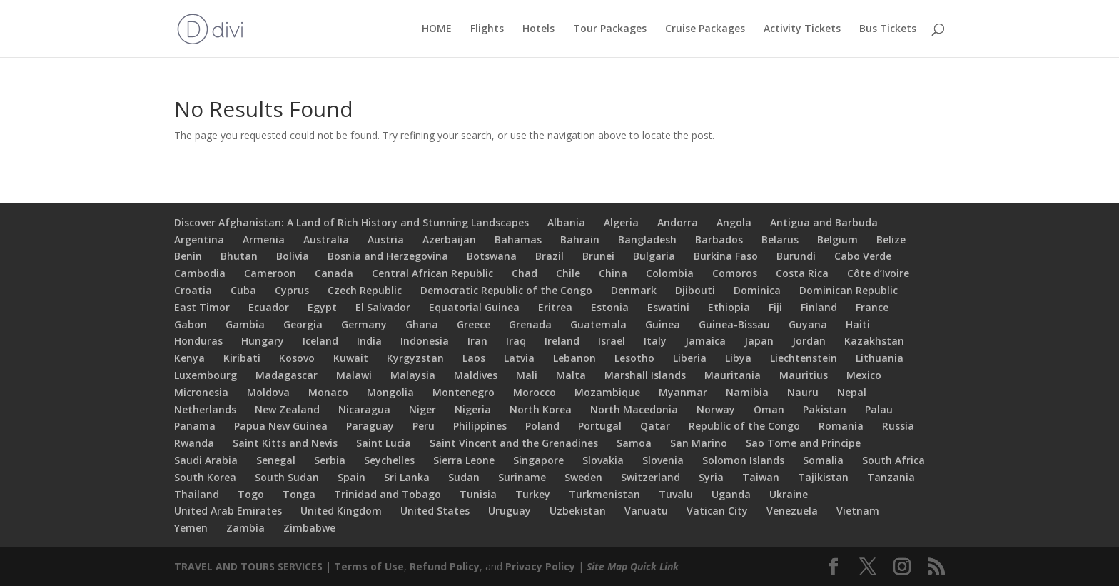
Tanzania (891, 477)
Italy (655, 341)
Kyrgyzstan (415, 358)
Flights (487, 29)
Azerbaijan (449, 239)
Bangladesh (647, 239)
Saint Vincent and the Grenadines (514, 443)
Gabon (190, 324)
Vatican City (717, 510)
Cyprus (292, 290)
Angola (734, 222)
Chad (524, 273)
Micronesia (201, 392)
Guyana (808, 324)
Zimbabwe (309, 528)
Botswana (492, 256)
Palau (879, 409)
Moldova (268, 392)
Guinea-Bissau (734, 324)
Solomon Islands (743, 460)
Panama (195, 426)
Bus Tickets (887, 29)
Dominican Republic (848, 290)
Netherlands (205, 409)
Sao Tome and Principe (803, 443)
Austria (386, 239)
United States (435, 510)
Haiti (858, 324)
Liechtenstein (803, 358)
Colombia (670, 273)
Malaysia (412, 375)
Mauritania (732, 375)
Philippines (480, 426)
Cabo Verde (862, 256)
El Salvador (382, 307)
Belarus (780, 239)
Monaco (328, 392)
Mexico (863, 375)
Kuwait (350, 358)
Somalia (823, 460)
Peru (423, 426)
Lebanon (574, 358)
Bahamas (518, 239)
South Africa (893, 460)
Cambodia (200, 273)
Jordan (809, 341)
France (872, 307)
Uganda (731, 494)
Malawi (354, 375)
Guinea (662, 324)
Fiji (775, 307)
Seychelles (389, 460)
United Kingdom (341, 510)
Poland (542, 426)
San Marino (698, 443)
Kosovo (297, 358)
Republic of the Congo (744, 426)
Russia (898, 426)
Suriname (522, 477)
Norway (716, 409)
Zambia (245, 528)
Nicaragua (364, 409)
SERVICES (300, 566)
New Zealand (287, 409)
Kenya (189, 358)
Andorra (677, 222)
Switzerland (650, 477)
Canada (334, 273)
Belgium (837, 239)
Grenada (530, 324)
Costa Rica (802, 273)
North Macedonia (634, 409)
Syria (711, 477)
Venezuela (792, 510)
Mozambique (607, 392)
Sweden (583, 477)
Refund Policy (445, 566)
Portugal (600, 426)
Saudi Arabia (206, 460)
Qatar (655, 426)
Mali (526, 375)
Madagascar (286, 375)
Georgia (303, 324)
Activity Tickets (802, 29)
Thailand (196, 494)
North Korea (541, 409)
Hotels (538, 29)
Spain (351, 477)
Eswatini (668, 307)
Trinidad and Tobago (387, 494)
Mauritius (803, 375)
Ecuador (268, 307)
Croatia (193, 290)
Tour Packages (610, 29)
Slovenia (663, 460)
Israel (611, 341)
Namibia (747, 392)
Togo (251, 494)
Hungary (262, 341)
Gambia (245, 324)
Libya (738, 358)
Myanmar (683, 392)
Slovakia (603, 460)
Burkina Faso (726, 256)
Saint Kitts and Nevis (285, 443)
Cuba (243, 290)
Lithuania (879, 358)
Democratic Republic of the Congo (506, 290)
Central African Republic (432, 273)
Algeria (621, 222)
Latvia (519, 358)
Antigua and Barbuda (824, 222)
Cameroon (270, 273)
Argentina (199, 239)
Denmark (634, 290)
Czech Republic (365, 290)
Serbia (329, 460)
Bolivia (292, 256)
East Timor (202, 307)
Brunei (598, 256)
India (369, 341)
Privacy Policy (540, 566)
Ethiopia (729, 307)
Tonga (299, 494)
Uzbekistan (578, 510)
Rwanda (194, 443)
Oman (769, 409)
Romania (841, 426)
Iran (477, 341)
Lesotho (634, 358)
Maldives (475, 375)
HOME (437, 29)
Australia (326, 239)
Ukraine (788, 494)
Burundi (796, 256)
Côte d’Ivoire (878, 273)
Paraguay (370, 426)
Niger (422, 409)
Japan (759, 341)
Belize (891, 239)
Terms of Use (369, 566)
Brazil (549, 256)
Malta (571, 375)
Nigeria (473, 409)
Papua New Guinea (281, 426)
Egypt (322, 307)
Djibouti (695, 290)
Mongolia (390, 392)
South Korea (205, 477)
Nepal (851, 392)
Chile (568, 273)
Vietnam (857, 510)
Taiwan (760, 477)
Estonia (610, 307)
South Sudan (287, 477)
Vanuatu (646, 510)
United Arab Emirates (228, 510)
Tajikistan (823, 477)
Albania (566, 222)
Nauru (803, 392)
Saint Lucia (383, 443)
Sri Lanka (407, 477)
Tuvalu (676, 494)
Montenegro (463, 392)
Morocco (534, 392)
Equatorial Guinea (474, 307)
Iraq (516, 341)
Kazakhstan (874, 341)
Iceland (320, 341)
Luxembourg (205, 375)
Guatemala (598, 324)
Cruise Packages (705, 29)
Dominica (757, 290)
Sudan (464, 477)
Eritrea (555, 307)
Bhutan (239, 256)
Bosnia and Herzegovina (388, 256)
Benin (188, 256)
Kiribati (241, 358)
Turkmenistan (604, 494)
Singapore (538, 460)
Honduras (198, 341)
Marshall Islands (645, 375)
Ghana (421, 324)
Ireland (562, 341)
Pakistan (824, 409)
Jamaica (705, 341)
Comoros (734, 273)
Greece (473, 324)
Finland (819, 307)
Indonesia (424, 341)
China (613, 273)
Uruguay (509, 510)
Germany (364, 324)
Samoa (634, 443)
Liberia (690, 358)
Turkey (532, 494)
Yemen (191, 528)
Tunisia (478, 494)
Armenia (264, 239)
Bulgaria (654, 256)
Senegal (275, 460)
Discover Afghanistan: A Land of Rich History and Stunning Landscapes (351, 222)
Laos (473, 358)
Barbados (719, 239)
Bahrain (579, 239)
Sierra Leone (464, 460)
